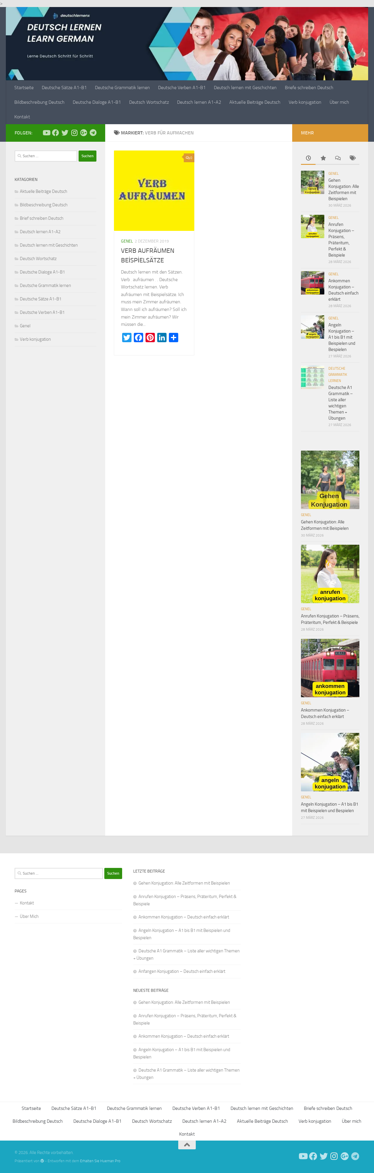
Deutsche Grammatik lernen (122, 87)
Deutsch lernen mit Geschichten (245, 87)
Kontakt (22, 117)
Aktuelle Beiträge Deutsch (254, 102)
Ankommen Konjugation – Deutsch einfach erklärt (183, 917)
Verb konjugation (305, 102)
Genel (127, 241)
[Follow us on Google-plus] (83, 132)
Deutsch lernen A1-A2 (199, 102)
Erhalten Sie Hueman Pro (100, 1161)
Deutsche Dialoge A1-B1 (97, 102)
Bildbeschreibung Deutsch (39, 102)
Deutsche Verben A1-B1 (182, 87)
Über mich (339, 102)
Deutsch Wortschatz (149, 102)
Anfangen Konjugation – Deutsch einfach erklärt (181, 971)
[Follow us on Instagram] (74, 132)
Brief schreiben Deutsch (41, 218)
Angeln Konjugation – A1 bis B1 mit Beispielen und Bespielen (341, 337)
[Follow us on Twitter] (64, 132)
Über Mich (29, 916)
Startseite (24, 87)
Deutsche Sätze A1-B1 (64, 87)
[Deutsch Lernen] (46, 132)
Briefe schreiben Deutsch (309, 87)
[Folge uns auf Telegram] (92, 132)
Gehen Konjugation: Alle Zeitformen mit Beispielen (184, 883)
